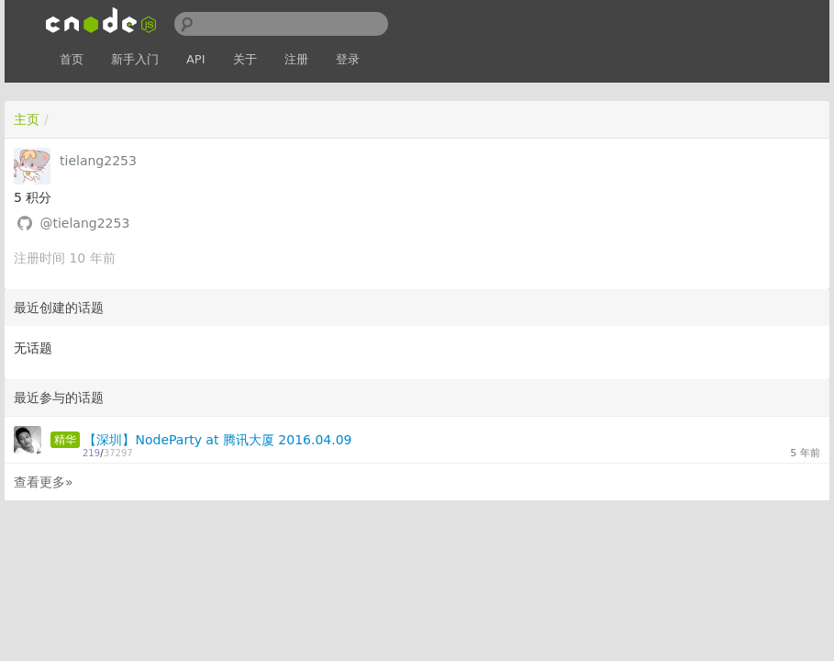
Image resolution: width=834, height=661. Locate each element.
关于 (245, 59)
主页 (26, 119)
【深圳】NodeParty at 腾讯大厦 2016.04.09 (217, 439)
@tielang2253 (84, 223)
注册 (296, 59)
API (196, 59)
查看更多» (43, 482)
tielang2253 (98, 160)
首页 (71, 59)
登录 (348, 59)
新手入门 (135, 59)
